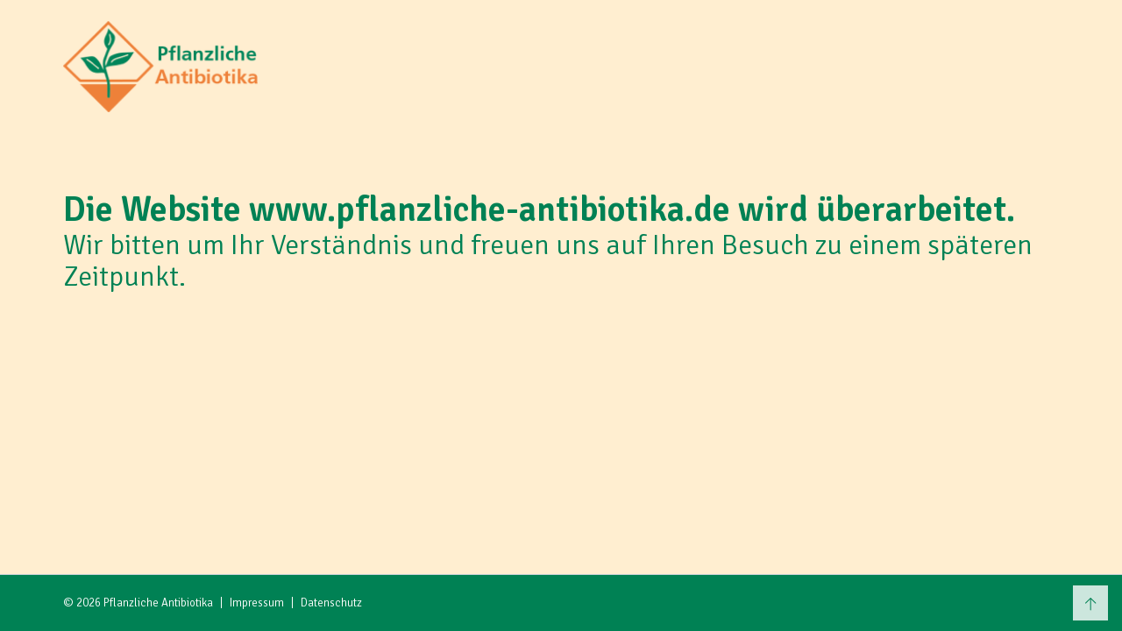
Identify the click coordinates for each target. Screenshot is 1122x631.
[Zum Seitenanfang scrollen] (1090, 602)
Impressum (257, 603)
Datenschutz (331, 603)
